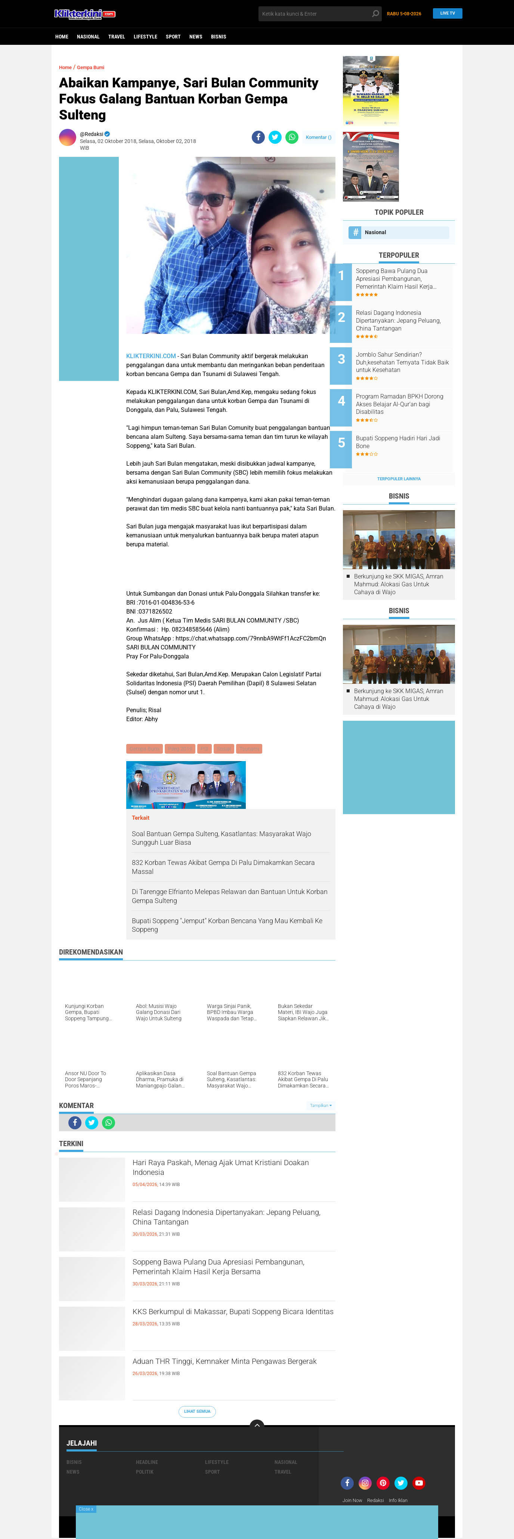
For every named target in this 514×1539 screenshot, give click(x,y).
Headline (147, 1463)
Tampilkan (321, 1106)
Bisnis (218, 37)
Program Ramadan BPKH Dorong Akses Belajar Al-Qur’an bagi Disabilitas (402, 392)
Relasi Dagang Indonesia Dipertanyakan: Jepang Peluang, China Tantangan (234, 1220)
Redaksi (378, 1501)
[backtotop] (257, 1427)
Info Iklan (403, 1501)
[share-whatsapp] (291, 137)
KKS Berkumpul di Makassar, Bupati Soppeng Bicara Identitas (227, 1320)
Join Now (354, 1501)
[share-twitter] (275, 137)
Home (61, 37)
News (195, 37)
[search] (320, 13)
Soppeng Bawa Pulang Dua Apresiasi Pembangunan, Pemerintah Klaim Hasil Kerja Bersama (227, 1276)
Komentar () (319, 137)
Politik (145, 1473)
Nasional (88, 37)
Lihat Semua (197, 1412)
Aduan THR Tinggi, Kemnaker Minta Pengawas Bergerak (230, 1369)
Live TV (445, 13)
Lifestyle (145, 37)
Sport (173, 37)
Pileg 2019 (181, 749)
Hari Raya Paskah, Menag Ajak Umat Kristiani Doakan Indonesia (228, 1171)
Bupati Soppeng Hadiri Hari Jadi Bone (404, 425)
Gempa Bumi (97, 67)
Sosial (227, 749)
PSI (207, 749)
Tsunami (253, 749)
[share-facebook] (258, 137)
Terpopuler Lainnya (399, 458)
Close (86, 1509)
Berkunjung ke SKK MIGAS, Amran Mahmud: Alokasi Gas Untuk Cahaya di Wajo (398, 563)
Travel (116, 37)
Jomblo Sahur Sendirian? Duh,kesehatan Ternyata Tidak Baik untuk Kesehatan (409, 354)
